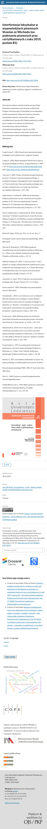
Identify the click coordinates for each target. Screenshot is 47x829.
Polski (6, 646)
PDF (7, 465)
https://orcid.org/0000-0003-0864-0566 (16, 74)
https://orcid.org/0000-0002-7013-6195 (16, 61)
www (15, 791)
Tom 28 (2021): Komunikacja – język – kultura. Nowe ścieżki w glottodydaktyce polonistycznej (23, 11)
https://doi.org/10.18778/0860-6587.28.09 (22, 80)
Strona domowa (7, 8)
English (6, 642)
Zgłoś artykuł (10, 657)
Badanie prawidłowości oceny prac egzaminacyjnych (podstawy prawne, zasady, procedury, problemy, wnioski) (25, 610)
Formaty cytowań (10, 550)
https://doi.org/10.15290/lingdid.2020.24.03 (25, 167)
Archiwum (19, 8)
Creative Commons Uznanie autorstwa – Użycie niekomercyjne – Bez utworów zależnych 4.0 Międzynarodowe (23, 517)
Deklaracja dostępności (12, 803)
